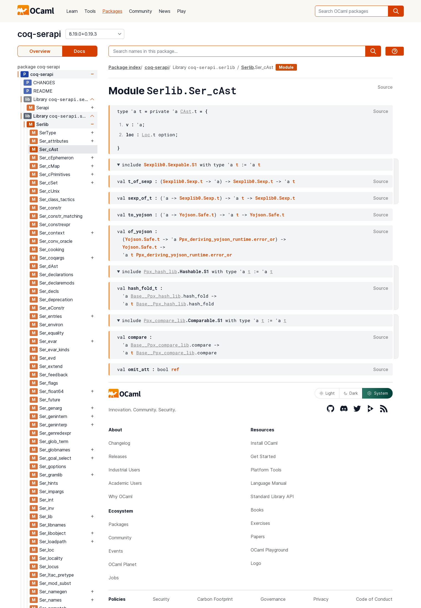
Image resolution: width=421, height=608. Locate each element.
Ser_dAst (48, 266)
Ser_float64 (51, 391)
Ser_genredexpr (55, 433)
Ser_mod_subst (55, 583)
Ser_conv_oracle (55, 241)
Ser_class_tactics (57, 199)
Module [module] (286, 67)
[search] (396, 11)
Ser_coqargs (51, 258)
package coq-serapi (38, 67)
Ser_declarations (56, 274)
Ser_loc (46, 550)
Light (327, 393)
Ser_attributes (53, 141)
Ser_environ (51, 324)
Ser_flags (48, 383)
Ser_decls (49, 291)
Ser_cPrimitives (54, 174)
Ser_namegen (53, 591)
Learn (72, 11)
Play (181, 11)
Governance (273, 599)
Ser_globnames (54, 450)
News (164, 11)
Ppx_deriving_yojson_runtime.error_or (227, 239)
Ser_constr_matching (60, 216)
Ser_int (46, 500)
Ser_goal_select (55, 458)
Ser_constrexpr (54, 224)
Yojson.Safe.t (197, 215)
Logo (256, 563)
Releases (118, 456)
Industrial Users (124, 470)
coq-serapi (39, 34)
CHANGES (44, 82)
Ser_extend (51, 366)
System (377, 393)
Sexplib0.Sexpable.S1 (170, 164)
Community (140, 11)
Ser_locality (51, 558)
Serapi (42, 107)
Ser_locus (49, 566)
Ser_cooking (51, 249)
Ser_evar (48, 341)
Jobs (114, 577)
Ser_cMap (49, 166)
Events (116, 551)
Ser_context (52, 233)
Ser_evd (47, 358)
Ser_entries (50, 316)
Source (385, 87)
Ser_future (49, 399)
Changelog (119, 443)
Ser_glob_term (53, 441)
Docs (79, 51)
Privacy (321, 599)
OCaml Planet (123, 564)
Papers (258, 536)
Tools (90, 11)
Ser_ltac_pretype (56, 575)
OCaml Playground (269, 550)
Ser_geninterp (53, 424)
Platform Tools (266, 470)
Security (161, 599)
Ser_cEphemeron (56, 157)
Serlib (42, 124)
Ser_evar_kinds (54, 349)
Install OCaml (264, 443)
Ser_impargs (51, 491)
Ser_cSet (48, 183)
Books (257, 510)
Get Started (263, 456)
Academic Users (125, 483)
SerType (47, 132)
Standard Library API (272, 496)
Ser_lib (45, 516)
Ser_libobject (52, 533)
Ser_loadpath (52, 541)
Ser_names (50, 600)
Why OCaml (120, 496)
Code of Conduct (374, 599)
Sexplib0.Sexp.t (183, 181)
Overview (39, 51)
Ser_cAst (48, 149)
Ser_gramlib (50, 475)
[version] (94, 34)
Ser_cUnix (49, 191)
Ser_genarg (50, 408)
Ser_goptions (52, 466)
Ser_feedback (53, 374)
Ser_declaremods (56, 283)
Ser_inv (46, 508)
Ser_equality (51, 333)
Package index (125, 67)
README (42, 91)
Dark (351, 393)
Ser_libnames (52, 525)
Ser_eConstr (51, 308)
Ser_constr (50, 208)
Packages (112, 11)
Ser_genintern (53, 416)
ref (175, 369)
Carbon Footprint (215, 599)
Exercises (260, 523)
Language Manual (268, 483)
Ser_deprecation (56, 299)
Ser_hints (48, 483)
